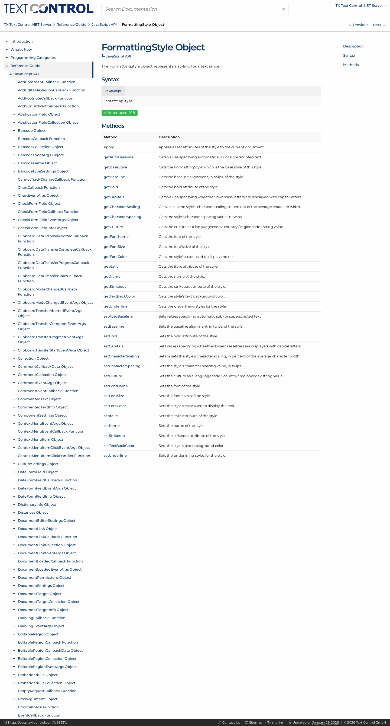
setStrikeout (114, 435)
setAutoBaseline (118, 316)
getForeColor (115, 256)
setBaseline (114, 326)
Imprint (277, 722)
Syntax (349, 55)
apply (109, 147)
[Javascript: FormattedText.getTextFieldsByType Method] (358, 25)
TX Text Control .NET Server (27, 24)
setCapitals (113, 346)
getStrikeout (115, 286)
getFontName (116, 236)
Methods (351, 64)
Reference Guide (71, 24)
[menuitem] (340, 7)
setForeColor (115, 406)
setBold (110, 336)
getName (112, 276)
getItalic (111, 266)
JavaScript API (104, 24)
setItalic (111, 416)
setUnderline (115, 455)
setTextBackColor (119, 445)
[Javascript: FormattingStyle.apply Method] (379, 25)
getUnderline (116, 306)
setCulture (113, 376)
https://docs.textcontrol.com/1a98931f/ (37, 722)
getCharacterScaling (122, 206)
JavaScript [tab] (113, 91)
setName (112, 425)
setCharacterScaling (121, 356)
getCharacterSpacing (122, 217)
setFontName (116, 386)
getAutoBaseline (119, 157)
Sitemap (255, 722)
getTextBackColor (119, 296)
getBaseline (114, 177)
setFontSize (114, 396)
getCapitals (114, 197)
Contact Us (231, 722)
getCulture (113, 227)
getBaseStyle (115, 167)
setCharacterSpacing (122, 366)
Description (353, 46)
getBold (111, 187)
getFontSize (114, 246)
